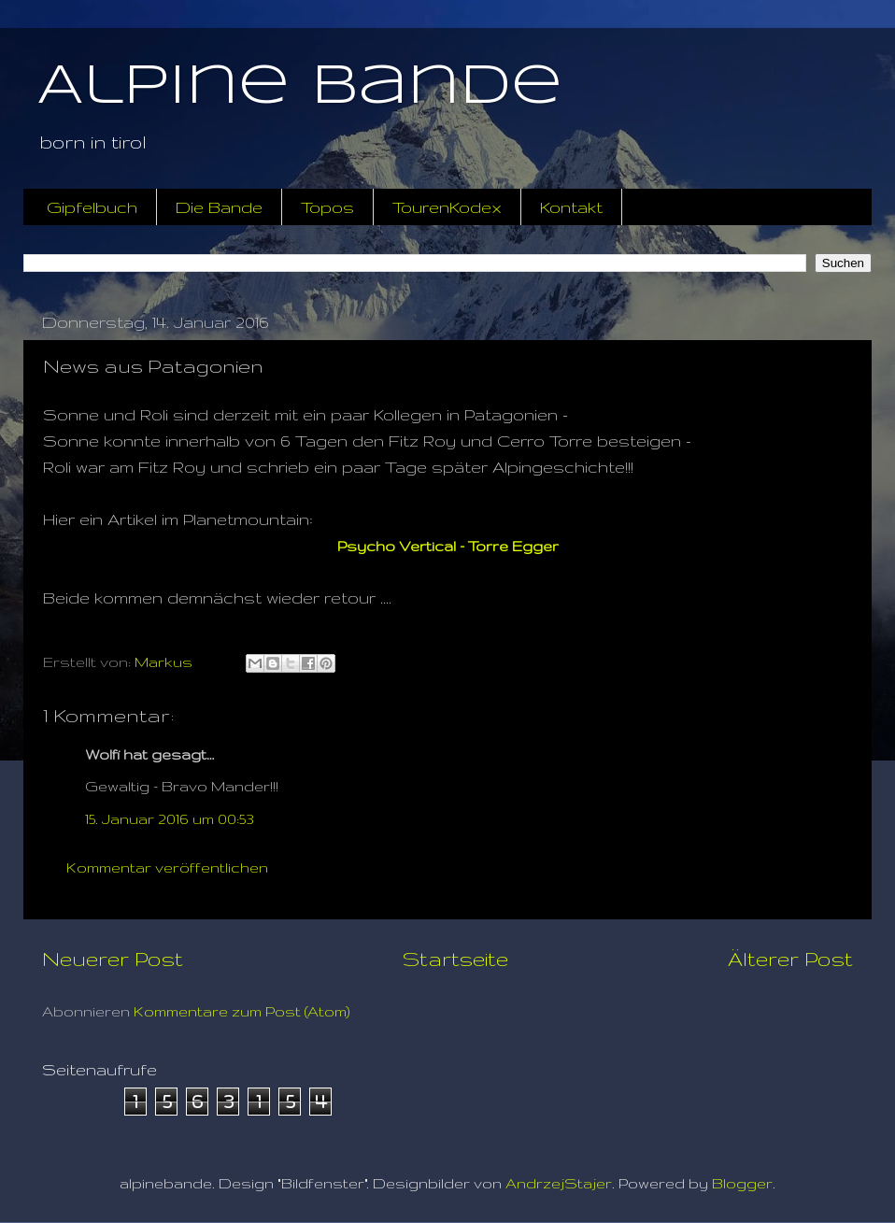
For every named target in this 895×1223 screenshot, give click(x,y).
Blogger (742, 1183)
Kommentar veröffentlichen (167, 867)
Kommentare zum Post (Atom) (242, 1011)
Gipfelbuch (92, 207)
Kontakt (571, 207)
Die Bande (219, 207)
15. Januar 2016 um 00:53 (169, 819)
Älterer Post (790, 958)
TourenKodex (447, 207)
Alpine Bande (299, 87)
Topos (327, 207)
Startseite (455, 958)
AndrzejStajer (558, 1183)
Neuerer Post (112, 958)
